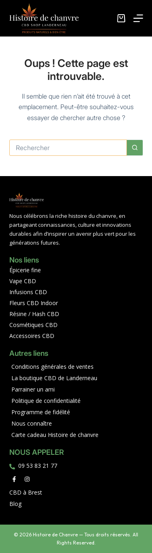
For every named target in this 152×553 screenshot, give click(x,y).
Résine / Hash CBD (34, 314)
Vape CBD (22, 281)
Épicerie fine (25, 270)
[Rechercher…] (68, 148)
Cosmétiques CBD (33, 325)
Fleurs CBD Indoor (33, 303)
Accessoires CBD (31, 336)
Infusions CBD (28, 292)
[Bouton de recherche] (135, 148)
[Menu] (138, 18)
